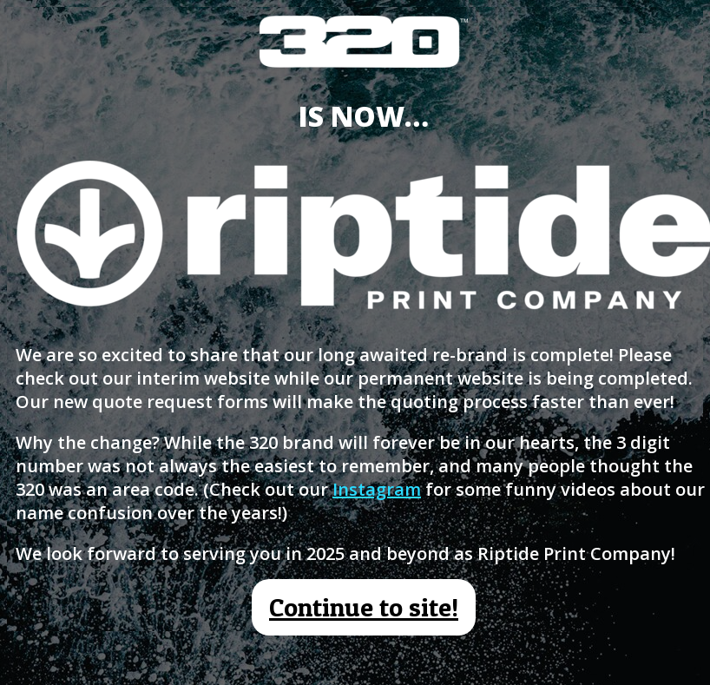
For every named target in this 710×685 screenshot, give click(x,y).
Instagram (376, 489)
